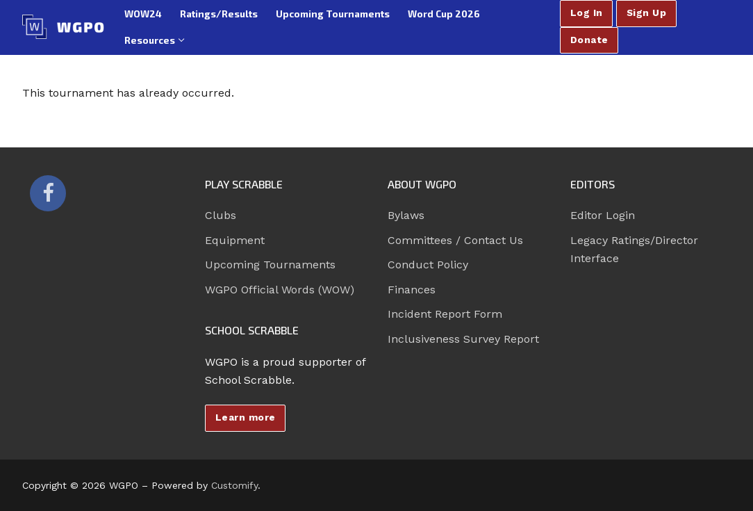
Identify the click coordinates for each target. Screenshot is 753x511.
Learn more (245, 417)
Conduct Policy (428, 264)
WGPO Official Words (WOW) (279, 289)
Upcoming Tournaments (270, 264)
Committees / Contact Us (455, 240)
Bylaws (406, 215)
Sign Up (647, 12)
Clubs (220, 215)
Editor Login (602, 215)
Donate (589, 39)
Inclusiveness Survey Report (463, 339)
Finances (412, 289)
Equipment (235, 240)
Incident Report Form (445, 314)
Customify (234, 485)
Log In (586, 12)
